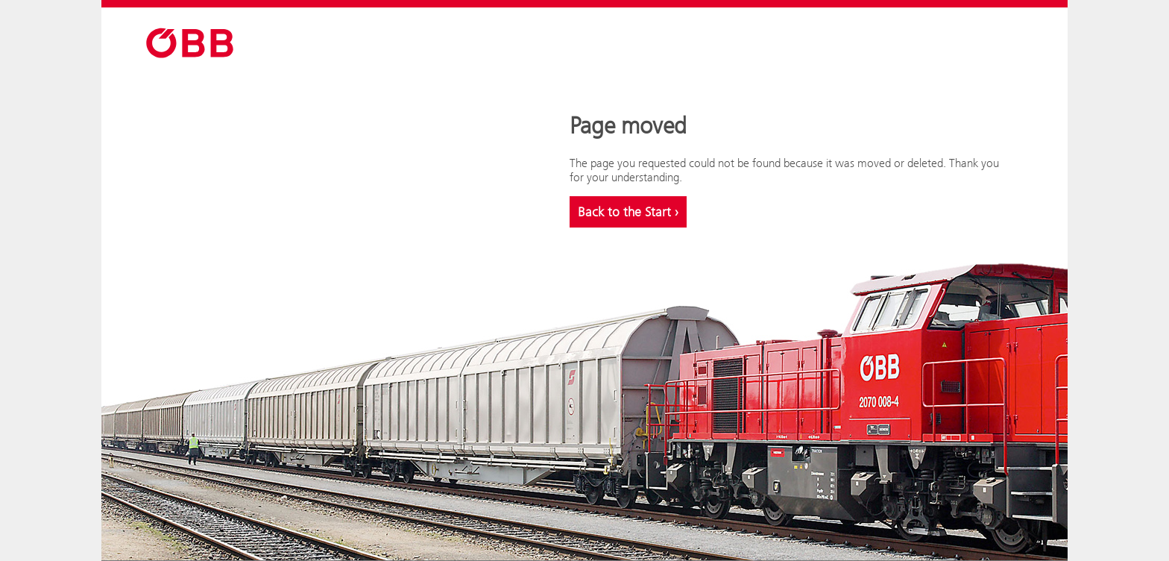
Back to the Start (628, 211)
